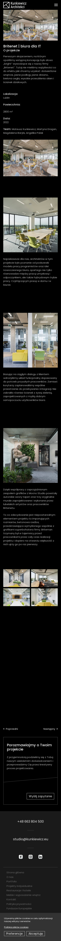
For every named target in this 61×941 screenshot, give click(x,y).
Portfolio (12, 881)
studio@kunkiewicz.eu (30, 839)
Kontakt (11, 899)
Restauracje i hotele (19, 890)
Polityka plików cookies (16, 927)
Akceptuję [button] (35, 934)
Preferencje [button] (14, 934)
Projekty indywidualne (19, 886)
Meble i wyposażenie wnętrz (24, 895)
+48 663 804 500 (30, 821)
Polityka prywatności (19, 904)
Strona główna (15, 872)
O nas (10, 877)
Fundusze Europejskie (19, 908)
